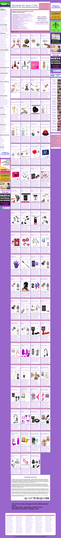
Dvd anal (2, 82)
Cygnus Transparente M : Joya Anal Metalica (45, 279)
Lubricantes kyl (3, 17)
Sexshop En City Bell (48, 527)
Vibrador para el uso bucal (15, 345)
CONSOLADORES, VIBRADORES (53, 136)
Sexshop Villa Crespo (15, 20)
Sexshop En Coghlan (48, 526)
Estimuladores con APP (4, 96)
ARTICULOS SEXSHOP (54, 135)
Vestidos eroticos (3, 66)
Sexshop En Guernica (29, 523)
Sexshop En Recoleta (19, 518)
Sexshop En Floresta (29, 524)
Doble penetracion (3, 129)
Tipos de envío (44, 6)
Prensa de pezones (14, 389)
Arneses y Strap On (3, 128)
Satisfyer (2, 142)
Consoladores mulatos (4, 27)
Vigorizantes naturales (4, 123)
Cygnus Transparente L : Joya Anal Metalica (15, 323)
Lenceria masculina (3, 71)
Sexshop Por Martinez (48, 525)
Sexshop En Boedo (8, 530)
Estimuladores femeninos (4, 102)
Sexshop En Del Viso (19, 526)
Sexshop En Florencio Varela (49, 524)
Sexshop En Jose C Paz (24, 5)
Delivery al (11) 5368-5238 (5, 153)
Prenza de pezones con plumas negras (44, 212)
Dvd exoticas (2, 85)
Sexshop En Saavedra (39, 517)
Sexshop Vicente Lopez (16, 28)
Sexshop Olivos (14, 25)
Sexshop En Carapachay (48, 528)
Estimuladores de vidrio (4, 100)
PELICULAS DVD (53, 140)
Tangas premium (3, 64)
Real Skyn (2, 19)
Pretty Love (2, 141)
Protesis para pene (3, 132)
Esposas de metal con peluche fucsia (24, 234)
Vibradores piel (3, 40)
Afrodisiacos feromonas (4, 117)
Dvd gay (2, 88)
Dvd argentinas (3, 83)
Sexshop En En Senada (39, 525)
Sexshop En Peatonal (29, 518)
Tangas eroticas (3, 63)
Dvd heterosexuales (3, 89)
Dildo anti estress (14, 35)
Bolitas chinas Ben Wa (44, 234)
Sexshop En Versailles (19, 517)
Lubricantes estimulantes (4, 14)
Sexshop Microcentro (15, 16)
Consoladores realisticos (4, 29)
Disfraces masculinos (4, 70)
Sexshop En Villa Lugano (39, 516)
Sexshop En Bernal (28, 530)
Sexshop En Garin (18, 524)
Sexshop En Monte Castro (29, 519)
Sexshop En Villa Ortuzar (9, 516)
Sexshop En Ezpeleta (9, 525)
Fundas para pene (3, 130)
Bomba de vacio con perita (45, 345)
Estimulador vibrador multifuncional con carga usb (25, 456)
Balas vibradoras (3, 97)
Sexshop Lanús (14, 24)
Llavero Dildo (13, 79)
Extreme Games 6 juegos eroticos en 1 (35, 168)
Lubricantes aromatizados (4, 13)
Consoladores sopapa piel (4, 31)
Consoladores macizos (4, 26)
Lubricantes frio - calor (4, 15)
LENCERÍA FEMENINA (54, 137)
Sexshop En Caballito (19, 529)
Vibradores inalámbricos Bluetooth (5, 34)
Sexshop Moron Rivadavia (16, 23)
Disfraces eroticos (3, 57)
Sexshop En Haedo (18, 523)
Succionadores (3, 98)
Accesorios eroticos (3, 115)
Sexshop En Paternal (38, 518)
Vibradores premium (3, 43)
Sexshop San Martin (54, 115)
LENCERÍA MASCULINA (54, 138)
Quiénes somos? (44, 8)
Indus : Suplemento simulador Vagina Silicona (45, 433)
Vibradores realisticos (4, 45)
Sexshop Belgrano (54, 86)
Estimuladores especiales (4, 101)
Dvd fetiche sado (3, 86)
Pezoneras (2, 122)
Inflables (2, 131)
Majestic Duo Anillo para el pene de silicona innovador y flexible (45, 411)
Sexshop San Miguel (19, 530)
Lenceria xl (2, 58)
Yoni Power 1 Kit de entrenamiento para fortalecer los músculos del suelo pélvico (25, 389)
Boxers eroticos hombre (4, 69)
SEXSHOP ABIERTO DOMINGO (55, 144)
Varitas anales (3, 112)
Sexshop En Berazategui (48, 530)
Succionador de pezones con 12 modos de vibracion (35, 456)
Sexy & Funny (2, 144)
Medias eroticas (3, 59)
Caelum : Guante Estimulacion (13, 256)
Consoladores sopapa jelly (4, 30)
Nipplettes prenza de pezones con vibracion (44, 389)
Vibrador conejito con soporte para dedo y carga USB (35, 389)
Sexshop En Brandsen (39, 529)
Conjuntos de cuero (3, 75)
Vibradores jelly (3, 39)
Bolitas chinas (2, 127)
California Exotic (3, 139)
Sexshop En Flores (38, 524)
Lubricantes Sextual (3, 23)
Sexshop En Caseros (38, 528)
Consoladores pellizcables (4, 28)
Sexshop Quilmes (54, 106)
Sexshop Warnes (15, 26)
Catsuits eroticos (3, 54)
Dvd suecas (2, 93)
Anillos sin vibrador (3, 126)
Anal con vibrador (3, 109)
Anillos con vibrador (3, 36)
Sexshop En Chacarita (19, 528)
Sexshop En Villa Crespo (9, 517)
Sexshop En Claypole (19, 527)
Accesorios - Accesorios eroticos (15, 121)
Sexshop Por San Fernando (10, 528)
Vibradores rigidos (3, 42)
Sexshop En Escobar (29, 525)
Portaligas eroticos (3, 60)
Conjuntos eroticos (3, 55)
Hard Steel (2, 145)
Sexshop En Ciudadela (29, 527)
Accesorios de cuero (3, 74)
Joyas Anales (2, 111)
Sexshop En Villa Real (48, 517)
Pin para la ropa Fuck (24, 35)
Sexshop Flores (14, 19)
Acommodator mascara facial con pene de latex (44, 367)
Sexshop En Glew (47, 523)
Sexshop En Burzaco (29, 529)
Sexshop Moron (14, 22)
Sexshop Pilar (14, 29)
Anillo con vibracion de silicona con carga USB (34, 433)
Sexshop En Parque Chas (49, 518)
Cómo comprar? (45, 3)
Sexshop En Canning (9, 529)
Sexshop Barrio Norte (15, 15)
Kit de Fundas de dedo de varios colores (35, 279)
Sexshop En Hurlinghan (9, 523)
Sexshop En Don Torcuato (9, 526)
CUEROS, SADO (53, 139)
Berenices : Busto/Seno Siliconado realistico (35, 367)
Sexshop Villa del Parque (16, 17)
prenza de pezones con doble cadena (14, 367)
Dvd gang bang (3, 87)
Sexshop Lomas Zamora (39, 523)
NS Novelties (2, 140)
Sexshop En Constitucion (29, 526)
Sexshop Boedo (14, 18)
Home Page (12, 31)
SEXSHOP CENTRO (54, 141)
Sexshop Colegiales (15, 27)
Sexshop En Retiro (8, 518)
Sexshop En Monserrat (39, 519)
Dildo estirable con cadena (45, 57)
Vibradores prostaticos (4, 44)
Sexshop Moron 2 (54, 126)
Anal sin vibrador (3, 110)
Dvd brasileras (3, 84)
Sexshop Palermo (15, 14)
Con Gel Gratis (3, 148)
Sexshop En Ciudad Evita (39, 527)
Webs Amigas (30, 515)
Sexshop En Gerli (8, 524)
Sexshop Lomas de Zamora (16, 21)
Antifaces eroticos (3, 116)
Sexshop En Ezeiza (18, 525)
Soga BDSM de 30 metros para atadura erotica (35, 411)
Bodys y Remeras (3, 68)
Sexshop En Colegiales (39, 526)
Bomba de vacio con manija (15, 411)
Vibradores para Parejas (4, 35)
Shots (1, 143)
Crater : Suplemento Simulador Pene (14, 190)
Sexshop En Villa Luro (19, 516)
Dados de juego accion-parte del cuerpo (35, 57)
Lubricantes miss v (3, 20)
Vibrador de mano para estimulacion (24, 345)
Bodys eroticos (3, 53)
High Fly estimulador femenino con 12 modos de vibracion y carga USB (25, 433)
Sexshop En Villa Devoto (48, 516)
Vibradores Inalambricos (4, 41)
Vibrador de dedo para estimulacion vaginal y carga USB (14, 433)
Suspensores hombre (4, 72)
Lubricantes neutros (3, 16)
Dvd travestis (2, 94)
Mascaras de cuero (3, 80)
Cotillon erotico (3, 118)
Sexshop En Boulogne (48, 529)
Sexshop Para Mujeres (54, 121)
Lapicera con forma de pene (15, 101)
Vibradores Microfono (4, 46)
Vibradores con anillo (3, 125)
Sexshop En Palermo (9, 519)
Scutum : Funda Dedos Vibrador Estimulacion (24, 301)
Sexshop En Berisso (38, 530)
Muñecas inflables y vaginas (4, 106)
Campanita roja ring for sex (15, 57)
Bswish (2, 138)
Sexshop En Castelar (29, 528)
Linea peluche (3, 79)
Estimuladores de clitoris (4, 99)
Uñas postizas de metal (34, 300)
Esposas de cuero (3, 76)
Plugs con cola (3, 113)
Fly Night (2, 18)
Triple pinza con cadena (25, 367)
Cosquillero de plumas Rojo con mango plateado (35, 146)
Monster (2, 32)
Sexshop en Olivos (18, 519)
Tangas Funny (3, 65)
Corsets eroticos (3, 56)
